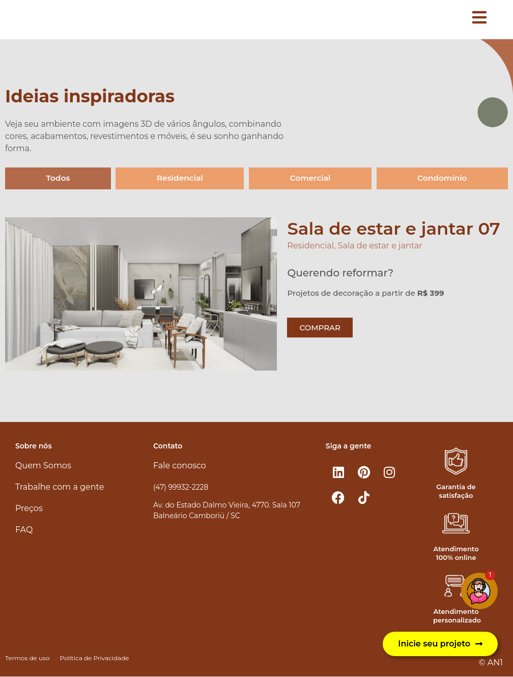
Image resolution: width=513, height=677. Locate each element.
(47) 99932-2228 (180, 487)
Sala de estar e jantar (380, 246)
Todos (57, 178)
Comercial (310, 178)
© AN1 (491, 663)
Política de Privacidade (94, 658)
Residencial (179, 178)
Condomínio (442, 178)
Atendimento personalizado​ (457, 616)
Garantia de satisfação (455, 491)
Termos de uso (27, 658)
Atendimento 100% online (456, 553)
